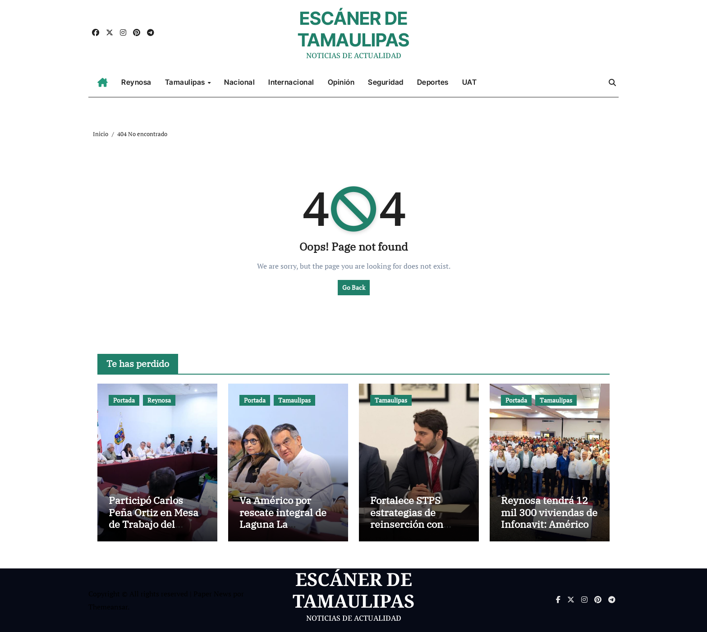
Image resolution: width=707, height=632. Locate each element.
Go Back (353, 287)
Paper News (212, 594)
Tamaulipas (186, 82)
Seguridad (386, 82)
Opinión (341, 82)
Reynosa (136, 82)
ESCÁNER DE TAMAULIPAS (353, 29)
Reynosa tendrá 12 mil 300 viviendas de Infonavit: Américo (549, 512)
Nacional (239, 82)
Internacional (291, 82)
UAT (469, 82)
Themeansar (108, 607)
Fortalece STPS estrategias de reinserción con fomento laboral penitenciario (407, 524)
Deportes (433, 82)
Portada (124, 400)
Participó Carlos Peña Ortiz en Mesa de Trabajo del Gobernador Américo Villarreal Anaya (153, 530)
